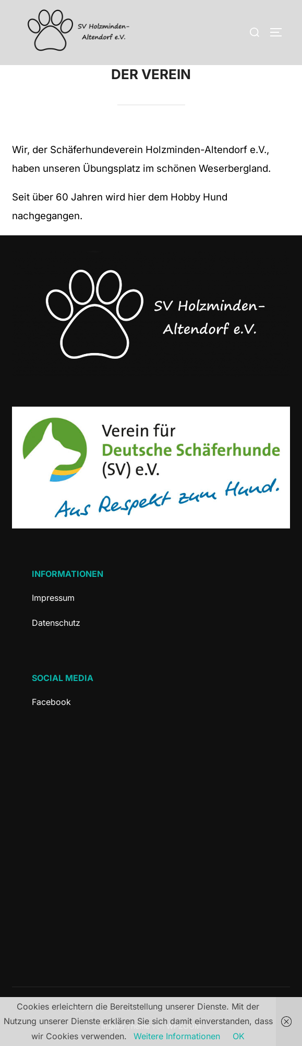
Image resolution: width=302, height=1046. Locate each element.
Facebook (51, 702)
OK (239, 1036)
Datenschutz (56, 622)
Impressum (53, 598)
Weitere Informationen (177, 1036)
